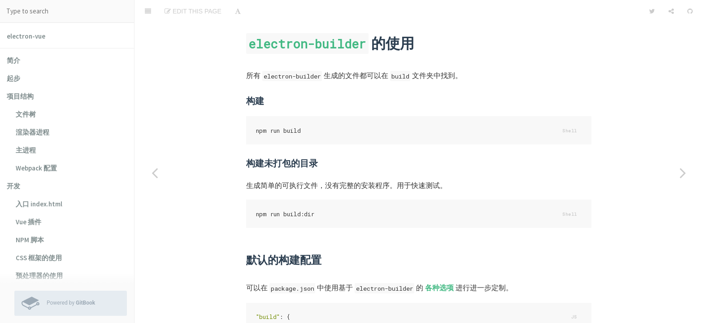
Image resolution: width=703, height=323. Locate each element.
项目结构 (20, 96)
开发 (13, 186)
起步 (13, 78)
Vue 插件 (28, 222)
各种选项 (439, 265)
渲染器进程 (32, 132)
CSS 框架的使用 (39, 257)
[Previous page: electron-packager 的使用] (155, 172)
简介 (13, 60)
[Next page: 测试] (683, 172)
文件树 (26, 114)
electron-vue (26, 36)
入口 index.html (39, 204)
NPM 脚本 (30, 240)
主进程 (26, 150)
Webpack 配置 (36, 168)
